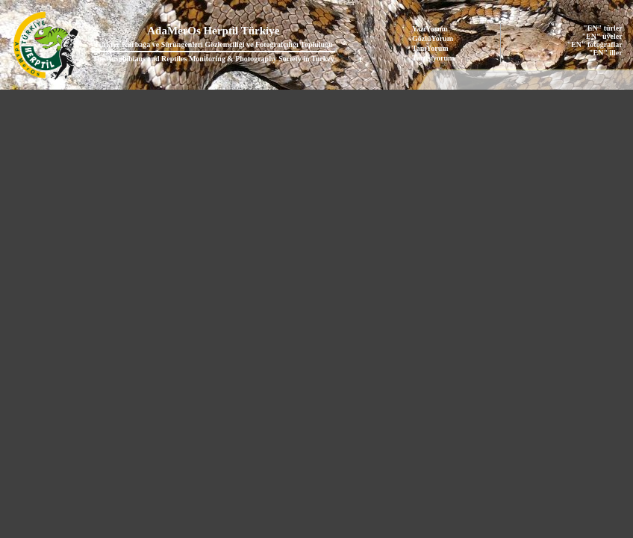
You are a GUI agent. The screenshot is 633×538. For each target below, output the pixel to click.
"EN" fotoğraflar (595, 44)
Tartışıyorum (433, 58)
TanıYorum (430, 48)
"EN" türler (602, 28)
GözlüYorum (432, 38)
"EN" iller (606, 53)
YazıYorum (430, 29)
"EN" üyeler (602, 36)
